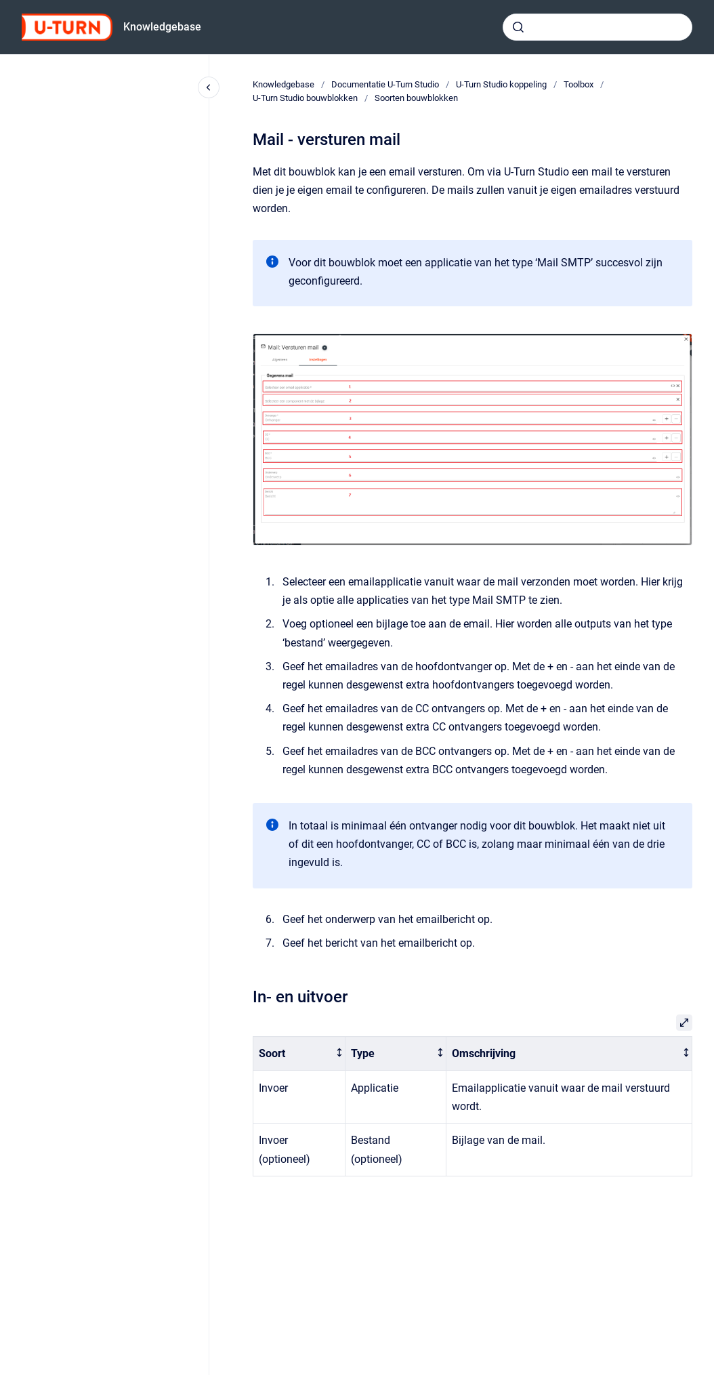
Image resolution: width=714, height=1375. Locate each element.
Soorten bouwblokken (416, 98)
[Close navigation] (208, 87)
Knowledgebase (162, 26)
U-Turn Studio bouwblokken (305, 98)
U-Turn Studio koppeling (501, 84)
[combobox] (597, 27)
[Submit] (518, 27)
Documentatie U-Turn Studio (385, 84)
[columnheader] (299, 1053)
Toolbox (578, 84)
